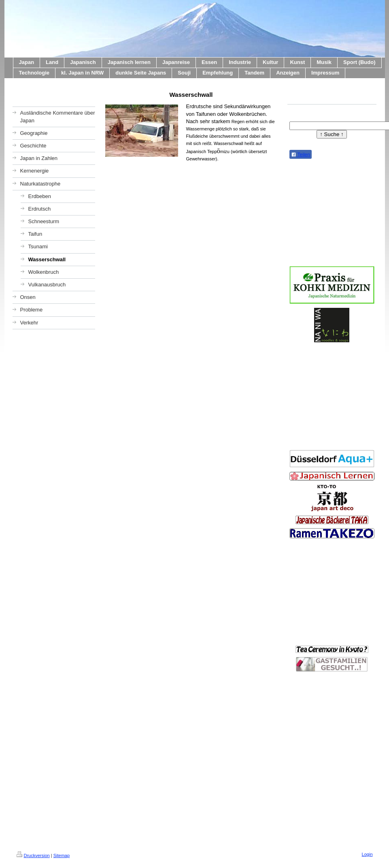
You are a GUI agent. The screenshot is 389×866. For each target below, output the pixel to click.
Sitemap (61, 855)
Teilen (300, 155)
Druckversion (33, 855)
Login (367, 854)
